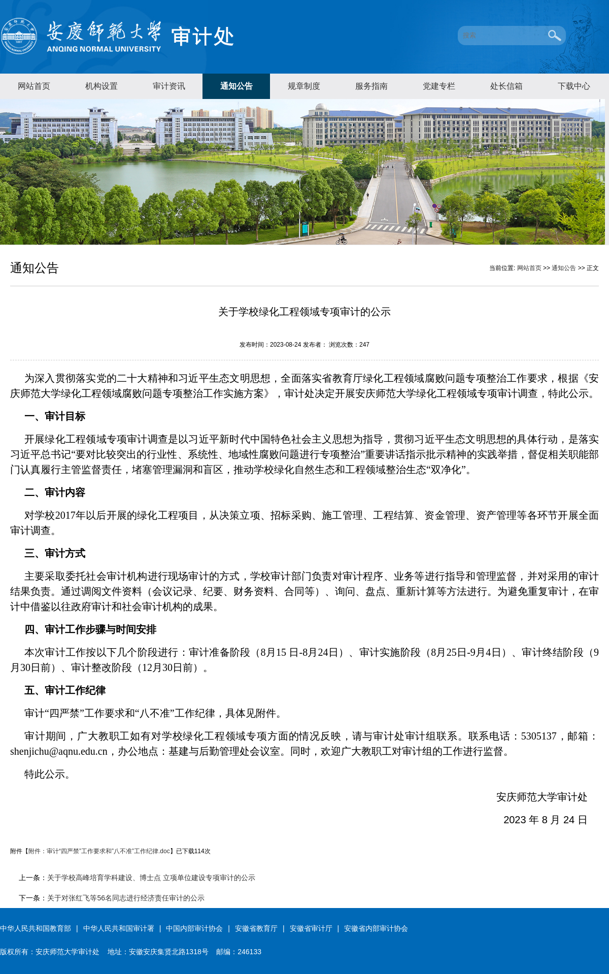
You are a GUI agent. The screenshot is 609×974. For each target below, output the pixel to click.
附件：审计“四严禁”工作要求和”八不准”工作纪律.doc (99, 851)
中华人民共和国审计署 (118, 928)
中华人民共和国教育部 (35, 928)
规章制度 (304, 86)
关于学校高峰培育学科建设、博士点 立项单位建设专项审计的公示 (151, 878)
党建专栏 (439, 86)
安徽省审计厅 (311, 928)
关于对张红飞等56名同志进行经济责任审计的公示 (126, 898)
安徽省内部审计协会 (376, 928)
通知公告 (236, 86)
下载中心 (574, 86)
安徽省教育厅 (256, 928)
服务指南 (371, 86)
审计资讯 (169, 86)
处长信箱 (506, 86)
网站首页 (34, 86)
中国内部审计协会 (194, 928)
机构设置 (101, 86)
